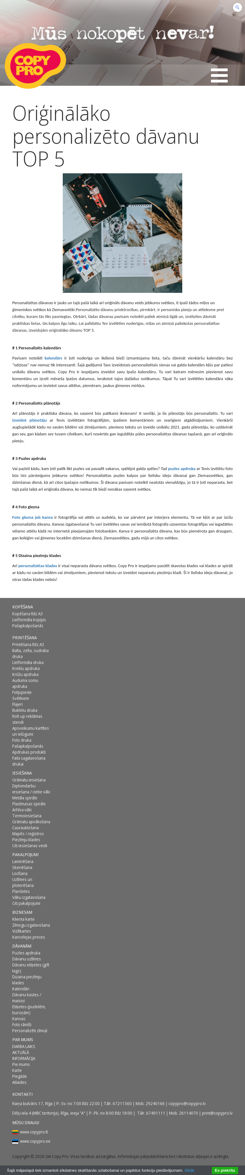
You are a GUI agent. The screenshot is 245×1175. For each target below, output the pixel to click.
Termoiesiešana (27, 815)
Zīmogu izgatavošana (31, 925)
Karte (17, 1070)
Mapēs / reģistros (28, 833)
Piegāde (19, 1076)
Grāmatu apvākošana (31, 821)
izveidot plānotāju (29, 420)
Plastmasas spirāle (29, 804)
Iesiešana (22, 773)
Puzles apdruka (26, 953)
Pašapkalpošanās (27, 625)
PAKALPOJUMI (25, 854)
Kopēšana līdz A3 (27, 613)
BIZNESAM (22, 912)
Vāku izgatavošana (28, 897)
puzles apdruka (181, 468)
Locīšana (19, 873)
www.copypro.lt (34, 1132)
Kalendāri (20, 989)
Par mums (22, 1039)
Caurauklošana (25, 827)
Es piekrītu (225, 1170)
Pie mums (21, 1064)
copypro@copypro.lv (187, 1103)
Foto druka (21, 740)
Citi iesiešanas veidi (29, 845)
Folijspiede (22, 692)
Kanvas (18, 1018)
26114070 (188, 1113)
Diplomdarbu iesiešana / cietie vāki (31, 789)
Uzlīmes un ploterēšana (23, 882)
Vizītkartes (21, 931)
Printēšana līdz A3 (28, 644)
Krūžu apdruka (25, 674)
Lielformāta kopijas (29, 619)
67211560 (122, 1103)
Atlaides (19, 1082)
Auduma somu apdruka (25, 683)
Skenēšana (22, 867)
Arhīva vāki (22, 810)
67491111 (155, 1113)
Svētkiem (20, 698)
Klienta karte (23, 919)
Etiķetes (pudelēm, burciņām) (29, 1009)
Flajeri (17, 704)
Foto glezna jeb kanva (32, 517)
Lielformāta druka (28, 662)
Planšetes (21, 891)
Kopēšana (22, 607)
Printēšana (24, 637)
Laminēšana (22, 861)
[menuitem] (32, 607)
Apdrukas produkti (29, 752)
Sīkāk (189, 1170)
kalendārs (53, 358)
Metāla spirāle (24, 798)
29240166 (155, 1103)
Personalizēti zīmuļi (29, 1030)
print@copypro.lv (217, 1113)
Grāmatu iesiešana (29, 780)
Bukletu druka (24, 710)
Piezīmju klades (26, 839)
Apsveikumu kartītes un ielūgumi (30, 731)
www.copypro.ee (35, 1141)
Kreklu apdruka (26, 668)
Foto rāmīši (21, 1024)
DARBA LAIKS (23, 1046)
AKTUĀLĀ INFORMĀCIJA (23, 1055)
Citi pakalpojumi (26, 903)
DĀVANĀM (21, 946)
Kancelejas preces (28, 937)
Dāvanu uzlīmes (26, 959)
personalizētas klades (37, 565)
